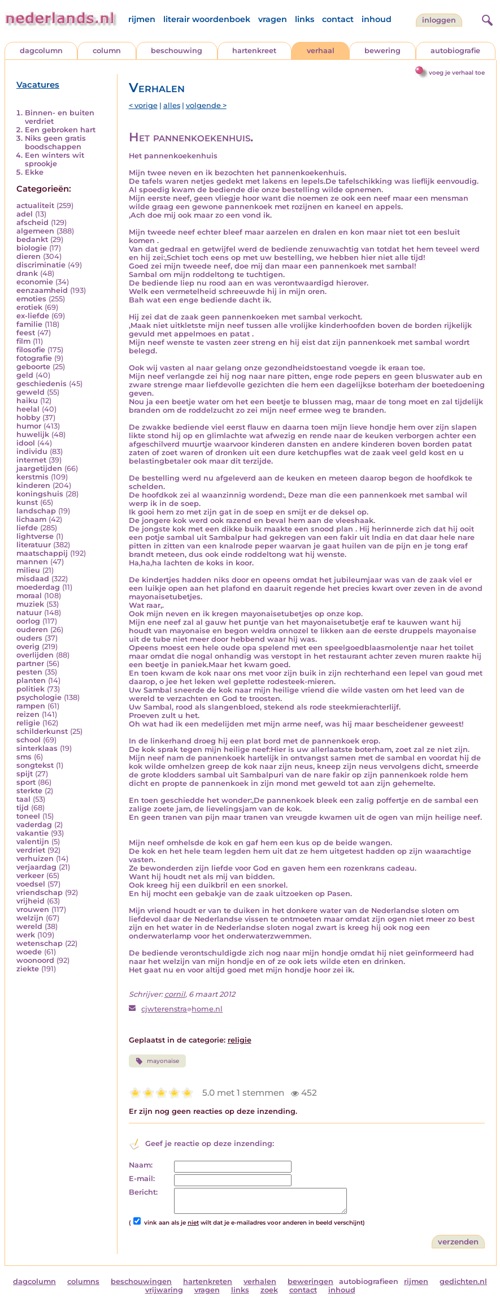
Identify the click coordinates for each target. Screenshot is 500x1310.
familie (29, 324)
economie (34, 282)
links (304, 19)
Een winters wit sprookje (54, 159)
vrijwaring (164, 1290)
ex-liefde (32, 316)
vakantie (32, 833)
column (107, 50)
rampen (30, 706)
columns (83, 1281)
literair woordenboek (206, 19)
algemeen (35, 231)
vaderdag (34, 824)
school (28, 740)
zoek (269, 1290)
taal (23, 799)
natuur (29, 612)
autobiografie (455, 50)
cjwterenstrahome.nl (182, 1009)
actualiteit (35, 205)
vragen (272, 19)
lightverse (35, 536)
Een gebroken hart (60, 130)
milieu (28, 570)
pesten (29, 672)
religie (28, 723)
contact (338, 19)
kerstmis (32, 477)
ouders (29, 638)
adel (24, 214)
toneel (28, 816)
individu (31, 451)
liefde (27, 528)
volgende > (206, 105)
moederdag (38, 587)
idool (25, 443)
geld (24, 375)
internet (31, 460)
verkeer (30, 875)
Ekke (34, 172)
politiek (30, 689)
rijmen (141, 19)
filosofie (30, 349)
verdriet (30, 850)
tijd (22, 807)
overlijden (35, 655)
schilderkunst (42, 731)
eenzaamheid (42, 290)
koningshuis (39, 494)
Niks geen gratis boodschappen (55, 142)
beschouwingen (141, 1281)
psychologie (39, 697)
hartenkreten (207, 1281)
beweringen (310, 1281)
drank (27, 273)
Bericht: (143, 1192)
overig (28, 646)
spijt (24, 773)
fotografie (34, 358)
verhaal (320, 50)
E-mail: (142, 1178)
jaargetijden (39, 468)
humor (28, 426)
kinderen (33, 485)
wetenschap (39, 943)
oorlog (28, 621)
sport (26, 782)
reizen (28, 714)
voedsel (30, 884)
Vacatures (37, 85)
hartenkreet (254, 50)
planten (31, 680)
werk (25, 935)
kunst (27, 502)
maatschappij (42, 553)
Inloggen (439, 20)
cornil (174, 994)
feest (25, 332)
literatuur (33, 545)
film (23, 341)
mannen (32, 561)
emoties (31, 299)
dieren (28, 256)
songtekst (35, 765)
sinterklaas (37, 748)
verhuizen (35, 858)
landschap (36, 511)
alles (171, 105)
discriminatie (41, 265)
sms (24, 757)
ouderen (32, 629)
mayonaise (157, 1061)
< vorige (143, 105)
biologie (31, 248)
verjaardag (36, 867)
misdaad (32, 578)
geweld (30, 392)
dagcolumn (41, 50)
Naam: (141, 1165)
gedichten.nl (463, 1281)
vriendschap (39, 892)
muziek (30, 604)
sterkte (29, 790)
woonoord (35, 960)
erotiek (29, 307)
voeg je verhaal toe (457, 72)
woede (29, 952)
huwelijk (32, 434)
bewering (382, 50)
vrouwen (32, 909)
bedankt (32, 239)
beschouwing (176, 50)
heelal (28, 409)
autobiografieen (368, 1281)
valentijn (32, 841)
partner (30, 663)
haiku (27, 400)
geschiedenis (41, 383)
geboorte (33, 366)
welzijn (30, 918)
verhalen (260, 1281)
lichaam (31, 519)
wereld (29, 926)
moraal (29, 595)
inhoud (377, 19)
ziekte (27, 969)
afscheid (32, 222)
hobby (28, 417)
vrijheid (30, 901)
